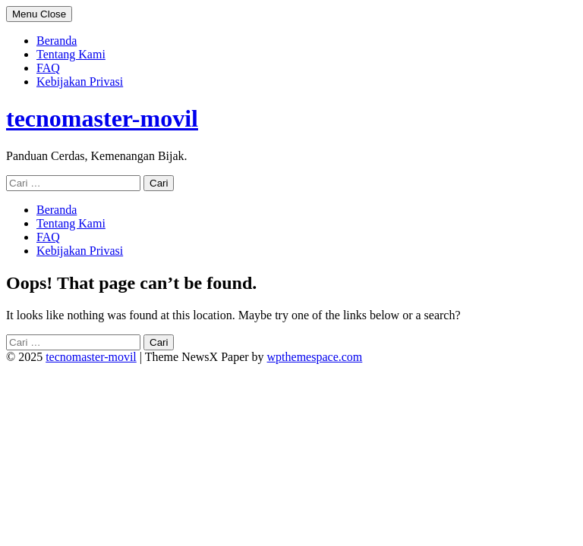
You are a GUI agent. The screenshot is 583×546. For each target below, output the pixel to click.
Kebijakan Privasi (79, 81)
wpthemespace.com (315, 356)
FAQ (48, 67)
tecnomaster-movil (102, 118)
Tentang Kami (71, 54)
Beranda (56, 40)
